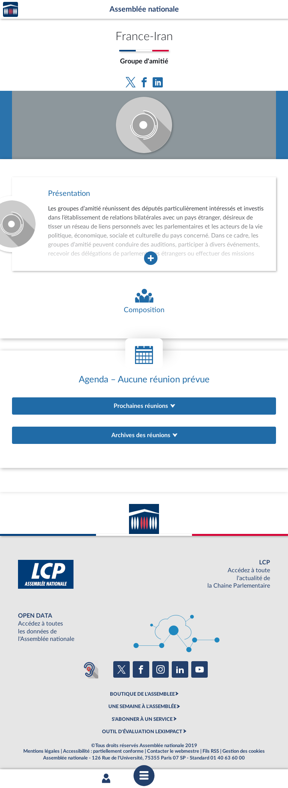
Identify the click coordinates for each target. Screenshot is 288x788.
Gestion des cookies (243, 751)
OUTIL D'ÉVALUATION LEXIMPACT (142, 731)
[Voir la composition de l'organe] (144, 301)
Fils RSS (210, 751)
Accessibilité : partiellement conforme (103, 751)
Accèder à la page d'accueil (10, 9)
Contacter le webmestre (173, 751)
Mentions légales (41, 751)
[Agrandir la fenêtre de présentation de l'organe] (151, 258)
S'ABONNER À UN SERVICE (142, 719)
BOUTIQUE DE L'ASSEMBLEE (142, 694)
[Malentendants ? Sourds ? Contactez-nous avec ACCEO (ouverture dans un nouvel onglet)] (89, 669)
